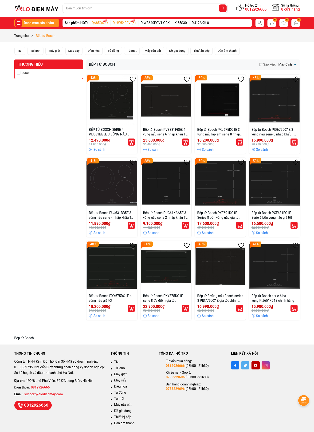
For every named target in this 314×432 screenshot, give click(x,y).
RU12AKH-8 (200, 23)
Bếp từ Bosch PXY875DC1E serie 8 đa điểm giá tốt (163, 298)
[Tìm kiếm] (223, 8)
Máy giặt (120, 374)
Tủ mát (119, 398)
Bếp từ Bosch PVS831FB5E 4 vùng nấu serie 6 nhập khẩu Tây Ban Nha (166, 132)
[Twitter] (245, 365)
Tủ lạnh (119, 368)
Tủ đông (120, 392)
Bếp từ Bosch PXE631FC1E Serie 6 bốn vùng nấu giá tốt (271, 215)
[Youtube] (255, 365)
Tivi (116, 362)
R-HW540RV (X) (124, 23)
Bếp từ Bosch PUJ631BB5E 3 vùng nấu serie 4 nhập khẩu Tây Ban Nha (112, 215)
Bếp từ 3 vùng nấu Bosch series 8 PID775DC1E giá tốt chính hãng (220, 298)
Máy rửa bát (123, 405)
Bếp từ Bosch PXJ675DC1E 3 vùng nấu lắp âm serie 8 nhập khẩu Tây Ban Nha (218, 132)
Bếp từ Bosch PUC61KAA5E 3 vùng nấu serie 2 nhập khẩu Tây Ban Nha (166, 215)
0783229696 (175, 377)
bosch (26, 73)
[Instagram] (266, 365)
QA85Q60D (100, 23)
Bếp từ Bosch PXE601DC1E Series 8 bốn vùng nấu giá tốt (218, 215)
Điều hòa (120, 386)
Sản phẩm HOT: (76, 23)
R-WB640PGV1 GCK (155, 23)
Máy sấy (120, 380)
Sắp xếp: (267, 64)
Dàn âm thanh (124, 423)
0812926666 (256, 9)
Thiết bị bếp (122, 417)
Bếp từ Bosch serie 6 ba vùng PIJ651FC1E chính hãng (272, 298)
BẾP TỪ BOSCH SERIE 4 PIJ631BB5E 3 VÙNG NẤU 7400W (108, 132)
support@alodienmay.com (43, 394)
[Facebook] (235, 365)
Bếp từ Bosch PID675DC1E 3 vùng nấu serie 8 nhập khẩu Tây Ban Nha (274, 132)
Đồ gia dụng (123, 411)
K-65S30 (181, 23)
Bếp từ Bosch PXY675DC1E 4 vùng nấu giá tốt (110, 298)
